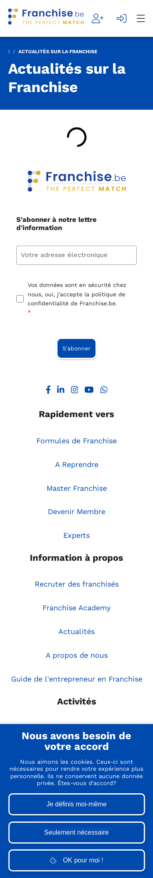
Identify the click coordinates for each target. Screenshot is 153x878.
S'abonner (76, 348)
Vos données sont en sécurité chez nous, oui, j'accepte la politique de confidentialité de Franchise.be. (77, 299)
